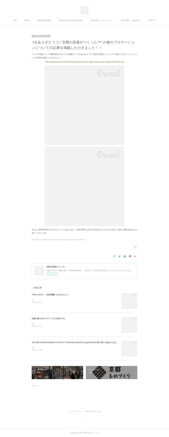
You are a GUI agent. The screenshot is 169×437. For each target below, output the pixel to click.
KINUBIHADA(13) (47, 239)
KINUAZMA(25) (36, 239)
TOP (28, 20)
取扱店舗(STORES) (58, 20)
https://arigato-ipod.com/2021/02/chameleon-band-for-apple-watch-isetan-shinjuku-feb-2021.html (84, 62)
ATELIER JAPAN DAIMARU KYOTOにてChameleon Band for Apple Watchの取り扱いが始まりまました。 (77, 342)
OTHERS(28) (81, 239)
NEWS (40, 20)
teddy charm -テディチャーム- (115, 20)
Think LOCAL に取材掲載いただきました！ (50, 295)
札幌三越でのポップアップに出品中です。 (49, 318)
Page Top (84, 422)
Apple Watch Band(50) (69, 239)
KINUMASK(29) (57, 239)
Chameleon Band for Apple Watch (85, 20)
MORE (137, 20)
